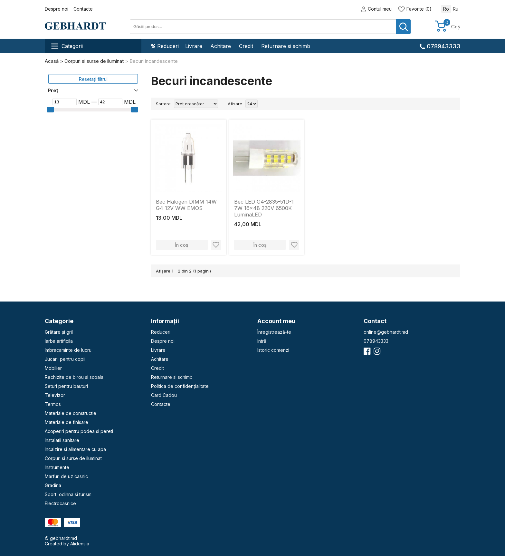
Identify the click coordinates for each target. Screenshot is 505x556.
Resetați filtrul (93, 79)
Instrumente (57, 467)
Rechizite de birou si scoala (74, 377)
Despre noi (56, 9)
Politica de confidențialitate (180, 386)
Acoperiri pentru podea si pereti (79, 431)
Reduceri (165, 46)
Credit (246, 46)
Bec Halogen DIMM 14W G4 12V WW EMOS (186, 204)
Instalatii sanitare (62, 440)
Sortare (163, 103)
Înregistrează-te (274, 332)
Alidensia (79, 543)
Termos (53, 404)
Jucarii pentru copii (65, 359)
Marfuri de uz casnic (66, 476)
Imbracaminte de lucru (68, 350)
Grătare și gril (59, 332)
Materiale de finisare (66, 422)
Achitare (220, 46)
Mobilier (53, 368)
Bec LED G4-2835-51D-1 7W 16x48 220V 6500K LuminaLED (264, 208)
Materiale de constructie (70, 413)
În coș (181, 245)
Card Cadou (164, 395)
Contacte (83, 9)
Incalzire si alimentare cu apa (75, 449)
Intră (261, 341)
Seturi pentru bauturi (66, 386)
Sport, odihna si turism (68, 494)
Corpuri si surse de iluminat (73, 458)
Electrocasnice (60, 503)
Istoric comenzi (273, 350)
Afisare (235, 103)
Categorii (67, 46)
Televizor (55, 395)
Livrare (193, 46)
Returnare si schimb (285, 46)
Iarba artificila (59, 341)
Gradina (53, 485)
